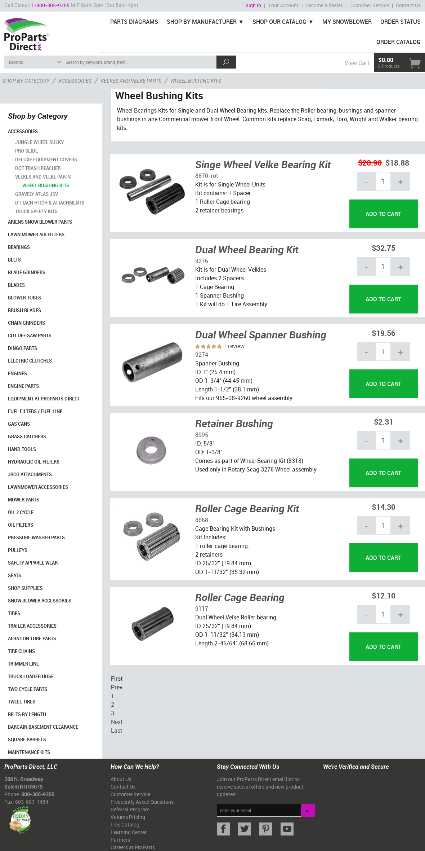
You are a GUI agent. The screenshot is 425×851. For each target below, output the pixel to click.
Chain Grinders (26, 323)
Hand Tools (22, 449)
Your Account (283, 5)
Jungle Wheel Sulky (39, 142)
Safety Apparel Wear (33, 563)
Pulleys (17, 550)
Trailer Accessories (32, 626)
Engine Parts (23, 386)
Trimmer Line (23, 664)
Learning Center (129, 832)
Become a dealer (324, 5)
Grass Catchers (27, 436)
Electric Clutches (30, 360)
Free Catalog (125, 824)
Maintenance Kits (29, 752)
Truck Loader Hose (31, 676)
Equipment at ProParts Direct (44, 398)
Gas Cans (19, 424)
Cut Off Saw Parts (30, 335)
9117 (201, 609)
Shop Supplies (25, 588)
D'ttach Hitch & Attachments (49, 202)
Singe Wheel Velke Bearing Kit (263, 164)
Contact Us (408, 5)
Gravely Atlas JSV (36, 194)
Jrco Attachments (30, 474)
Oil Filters (20, 525)
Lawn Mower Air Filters (36, 234)
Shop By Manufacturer (202, 22)
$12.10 (383, 595)
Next (116, 722)
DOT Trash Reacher (38, 168)
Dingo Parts (22, 348)
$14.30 (383, 506)
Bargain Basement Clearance (43, 727)
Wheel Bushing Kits (45, 185)
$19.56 (383, 333)
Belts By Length (27, 714)
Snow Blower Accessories (39, 600)
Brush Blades (24, 310)
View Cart (357, 63)
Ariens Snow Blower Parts (40, 222)
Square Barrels (27, 739)
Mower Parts (23, 499)
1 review (234, 346)
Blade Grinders (26, 272)
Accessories (23, 131)
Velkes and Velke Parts (43, 177)
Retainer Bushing (234, 423)
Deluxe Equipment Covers (46, 159)
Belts (14, 259)
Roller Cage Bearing (240, 597)
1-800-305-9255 (50, 5)
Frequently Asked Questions (142, 801)
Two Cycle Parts (27, 689)
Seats (14, 575)
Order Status (400, 22)
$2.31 (383, 421)
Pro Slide (26, 151)
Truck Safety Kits (36, 211)
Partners (120, 839)
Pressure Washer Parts (36, 537)
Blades (16, 285)
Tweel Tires (21, 701)
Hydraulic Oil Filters (33, 462)
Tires (14, 613)
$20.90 (370, 162)
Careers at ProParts (133, 847)
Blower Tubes (24, 297)
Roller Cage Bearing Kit (247, 508)
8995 (201, 435)
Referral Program (130, 809)
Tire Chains (21, 651)
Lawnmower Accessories (38, 487)
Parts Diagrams (134, 22)
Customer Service (369, 5)
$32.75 (383, 247)
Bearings (19, 247)
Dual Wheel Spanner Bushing (260, 334)
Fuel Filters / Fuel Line (35, 411)
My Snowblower (347, 22)
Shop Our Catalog (279, 22)
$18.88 (397, 162)
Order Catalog (398, 42)
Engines (17, 373)
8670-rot (206, 176)
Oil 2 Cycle (20, 512)
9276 (201, 261)
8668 (201, 520)
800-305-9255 (37, 794)
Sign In (253, 5)
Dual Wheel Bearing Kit (247, 249)
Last (116, 730)
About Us (121, 779)
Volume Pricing (128, 816)
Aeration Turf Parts (32, 638)
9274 (201, 355)
